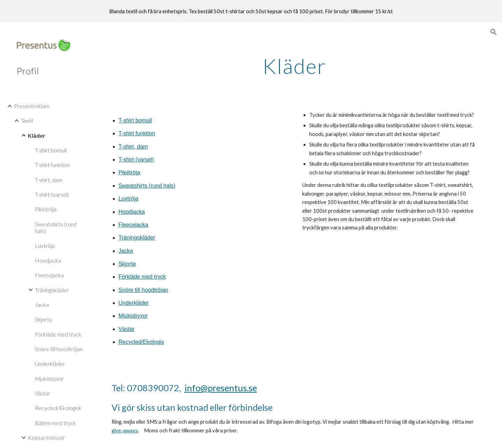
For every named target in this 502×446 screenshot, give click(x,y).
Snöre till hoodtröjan (143, 290)
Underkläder (134, 303)
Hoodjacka (132, 212)
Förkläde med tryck (142, 277)
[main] (294, 66)
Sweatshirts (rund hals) (147, 186)
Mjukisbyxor (133, 316)
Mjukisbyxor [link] (49, 378)
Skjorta (127, 264)
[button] (493, 32)
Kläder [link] (36, 135)
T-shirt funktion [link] (52, 164)
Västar (127, 329)
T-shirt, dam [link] (48, 179)
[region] (251, 11)
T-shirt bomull (135, 120)
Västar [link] (42, 393)
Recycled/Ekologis (141, 342)
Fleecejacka (133, 225)
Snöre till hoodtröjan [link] (59, 349)
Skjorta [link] (43, 319)
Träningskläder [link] (52, 290)
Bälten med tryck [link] (55, 422)
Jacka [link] (42, 304)
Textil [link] (27, 120)
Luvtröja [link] (45, 245)
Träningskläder (137, 238)
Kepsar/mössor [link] (46, 437)
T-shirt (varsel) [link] (52, 194)
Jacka (126, 251)
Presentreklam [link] (32, 106)
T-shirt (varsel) (136, 159)
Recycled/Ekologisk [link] (58, 408)
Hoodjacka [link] (48, 260)
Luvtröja (128, 199)
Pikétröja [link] (45, 209)
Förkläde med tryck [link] (58, 334)
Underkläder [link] (50, 363)
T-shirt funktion (137, 133)
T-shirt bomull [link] (51, 150)
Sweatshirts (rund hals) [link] (56, 227)
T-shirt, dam (133, 147)
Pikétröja (129, 172)
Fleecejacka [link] (49, 275)
